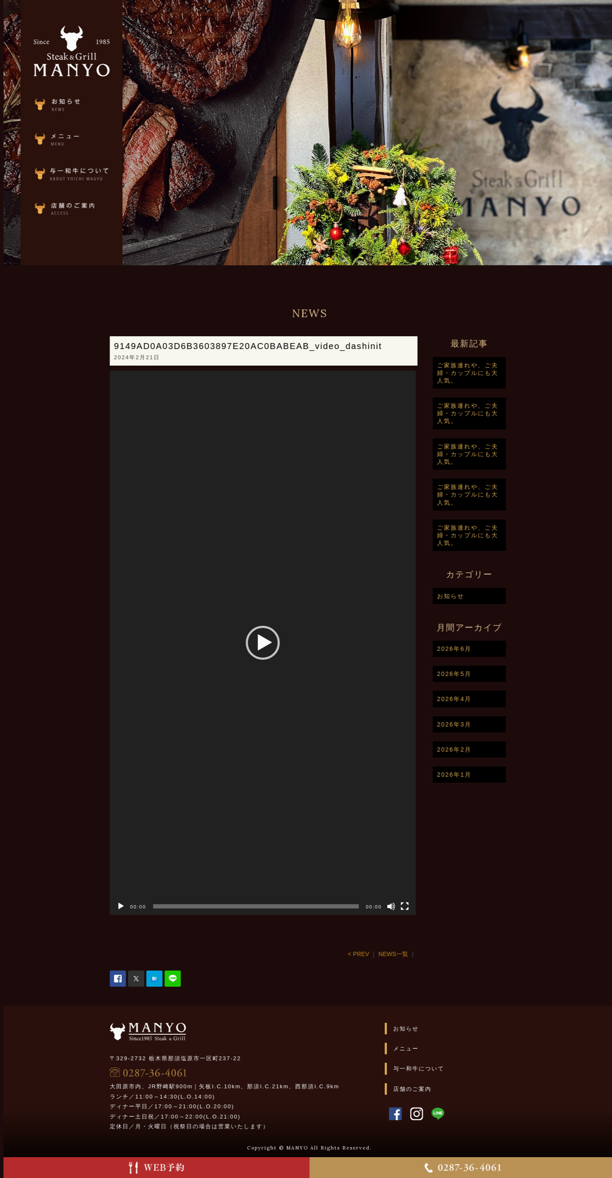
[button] (299, 643)
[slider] (292, 906)
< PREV (394, 954)
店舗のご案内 (448, 1089)
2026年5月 (490, 673)
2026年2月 (490, 749)
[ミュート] (427, 906)
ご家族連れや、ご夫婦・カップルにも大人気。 (503, 373)
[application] (299, 643)
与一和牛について (454, 1068)
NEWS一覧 (429, 954)
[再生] (157, 906)
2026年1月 (490, 774)
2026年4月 (490, 698)
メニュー (442, 1048)
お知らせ (486, 596)
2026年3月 (490, 724)
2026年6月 (490, 648)
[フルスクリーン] (440, 906)
